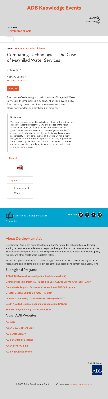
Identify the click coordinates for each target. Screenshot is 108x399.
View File (13, 88)
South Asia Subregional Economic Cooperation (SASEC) (36, 304)
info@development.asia (81, 384)
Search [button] (94, 17)
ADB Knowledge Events (19, 351)
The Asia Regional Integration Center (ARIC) (29, 309)
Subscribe (93, 21)
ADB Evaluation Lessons (19, 340)
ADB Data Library (16, 334)
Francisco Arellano (17, 80)
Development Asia (19, 31)
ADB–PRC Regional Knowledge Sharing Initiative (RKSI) (36, 276)
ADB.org (10, 322)
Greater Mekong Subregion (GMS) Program (29, 293)
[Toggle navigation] (10, 39)
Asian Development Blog (20, 328)
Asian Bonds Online (17, 345)
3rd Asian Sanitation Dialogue (29, 48)
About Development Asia (24, 238)
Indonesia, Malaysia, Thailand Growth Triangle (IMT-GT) (35, 298)
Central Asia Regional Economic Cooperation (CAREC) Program (40, 287)
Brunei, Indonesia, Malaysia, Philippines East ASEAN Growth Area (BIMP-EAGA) (49, 282)
